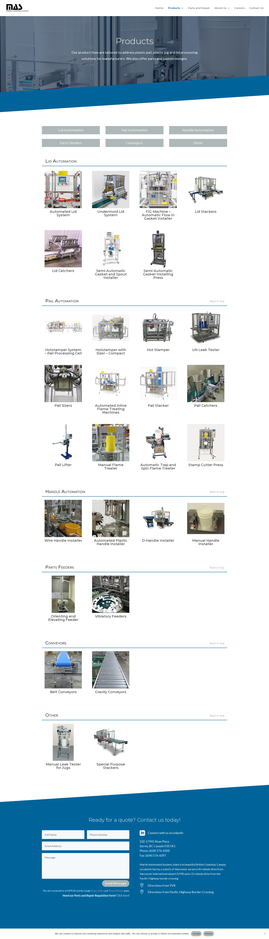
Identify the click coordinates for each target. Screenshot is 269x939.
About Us (220, 8)
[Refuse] (264, 933)
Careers (239, 8)
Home (159, 8)
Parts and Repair (199, 8)
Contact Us (256, 8)
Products (174, 8)
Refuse (208, 933)
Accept (196, 933)
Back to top (217, 301)
